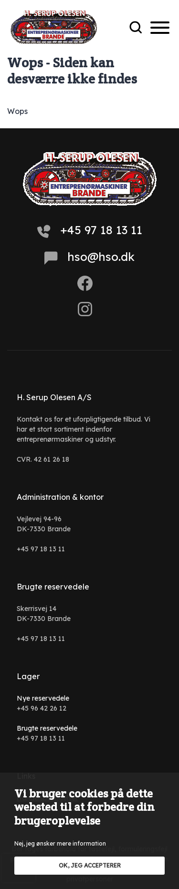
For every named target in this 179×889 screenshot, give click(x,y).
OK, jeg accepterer (90, 865)
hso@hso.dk (89, 257)
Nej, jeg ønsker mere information (60, 843)
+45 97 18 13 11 (89, 230)
